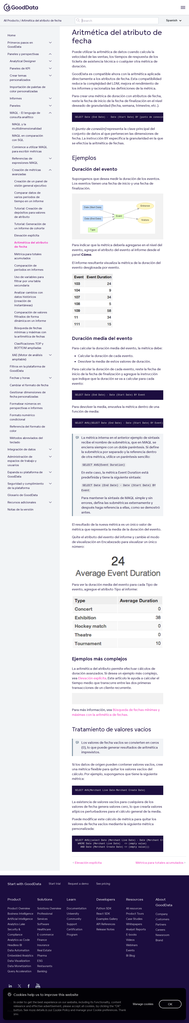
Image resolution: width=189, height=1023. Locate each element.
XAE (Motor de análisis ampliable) (27, 357)
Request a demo (78, 883)
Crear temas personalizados (20, 78)
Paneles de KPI (20, 68)
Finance (42, 940)
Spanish (173, 20)
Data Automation (18, 950)
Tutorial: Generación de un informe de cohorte (30, 226)
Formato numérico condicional (22, 417)
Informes (16, 98)
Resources (134, 899)
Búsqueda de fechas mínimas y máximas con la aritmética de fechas (30, 332)
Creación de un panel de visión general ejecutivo (30, 184)
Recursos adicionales (22, 502)
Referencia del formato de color (27, 429)
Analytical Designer (23, 61)
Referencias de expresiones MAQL (25, 161)
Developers (105, 899)
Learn (71, 899)
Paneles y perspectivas (23, 54)
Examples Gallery (107, 919)
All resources (134, 908)
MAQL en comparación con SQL (30, 138)
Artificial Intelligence (20, 919)
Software (43, 924)
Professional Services (44, 916)
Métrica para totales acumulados (28, 256)
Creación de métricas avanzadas (26, 172)
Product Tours (135, 913)
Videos (130, 940)
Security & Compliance (15, 932)
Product (14, 899)
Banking (42, 971)
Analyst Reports (136, 929)
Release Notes (105, 929)
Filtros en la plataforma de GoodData (27, 369)
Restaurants (44, 966)
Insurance (43, 945)
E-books (131, 934)
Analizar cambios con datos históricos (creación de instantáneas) (28, 299)
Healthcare (44, 929)
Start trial (54, 883)
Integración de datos (22, 449)
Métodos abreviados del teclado (26, 440)
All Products (11, 20)
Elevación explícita (26, 235)
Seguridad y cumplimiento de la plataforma (26, 486)
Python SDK (103, 908)
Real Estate (44, 950)
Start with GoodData (24, 884)
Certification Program (74, 932)
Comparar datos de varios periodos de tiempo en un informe (29, 197)
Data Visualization (19, 961)
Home (12, 35)
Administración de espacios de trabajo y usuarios (22, 461)
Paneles (15, 106)
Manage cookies (142, 1004)
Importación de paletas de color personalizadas (27, 89)
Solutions (44, 899)
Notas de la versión (20, 509)
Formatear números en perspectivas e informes (26, 406)
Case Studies (134, 919)
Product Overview (19, 908)
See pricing (103, 883)
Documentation (76, 908)
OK (170, 1004)
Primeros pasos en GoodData (20, 45)
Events (130, 950)
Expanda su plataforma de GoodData (25, 474)
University (73, 913)
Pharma (42, 955)
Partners (161, 924)
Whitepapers (134, 924)
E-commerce (45, 934)
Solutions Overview (49, 908)
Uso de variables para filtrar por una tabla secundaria (29, 281)
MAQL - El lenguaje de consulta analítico (25, 115)
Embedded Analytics (20, 955)
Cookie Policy (61, 1010)
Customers (162, 919)
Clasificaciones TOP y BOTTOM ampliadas (28, 346)
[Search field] (117, 20)
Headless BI (15, 945)
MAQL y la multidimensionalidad (27, 126)
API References (105, 924)
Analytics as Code (19, 940)
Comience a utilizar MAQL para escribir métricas (29, 149)
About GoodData (164, 902)
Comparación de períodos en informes (28, 268)
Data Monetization (19, 966)
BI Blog (130, 955)
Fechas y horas (20, 378)
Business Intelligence (20, 913)
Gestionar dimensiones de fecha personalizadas (28, 395)
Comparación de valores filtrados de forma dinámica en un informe (30, 317)
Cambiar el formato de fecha (29, 385)
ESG (40, 961)
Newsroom (162, 935)
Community (74, 919)
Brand (159, 940)
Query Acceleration (19, 971)
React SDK (103, 913)
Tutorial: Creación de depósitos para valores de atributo (29, 213)
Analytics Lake (16, 924)
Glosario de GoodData (23, 495)
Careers (160, 929)
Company (162, 914)
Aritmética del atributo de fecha (31, 245)
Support (72, 924)
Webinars (132, 945)
